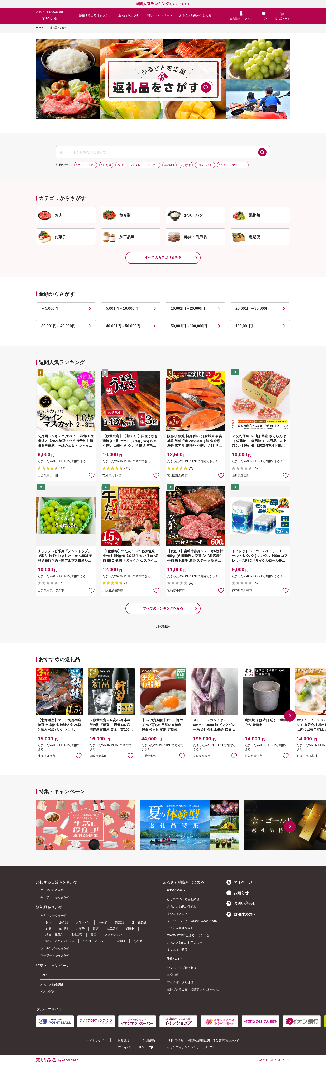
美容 (93, 934)
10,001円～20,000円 (188, 308)
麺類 (96, 928)
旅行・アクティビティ (60, 941)
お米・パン (83, 922)
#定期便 (169, 165)
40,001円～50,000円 (123, 326)
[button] (290, 716)
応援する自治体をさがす (95, 15)
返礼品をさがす (128, 15)
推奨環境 (123, 1040)
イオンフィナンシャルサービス (187, 1047)
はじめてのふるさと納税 (183, 899)
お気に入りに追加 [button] (91, 475)
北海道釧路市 (46, 756)
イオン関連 (47, 991)
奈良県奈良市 (202, 756)
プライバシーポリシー (132, 1047)
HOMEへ (164, 626)
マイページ (239, 882)
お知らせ (237, 893)
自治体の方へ (241, 914)
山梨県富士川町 (48, 475)
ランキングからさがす (54, 948)
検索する (262, 152)
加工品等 (112, 928)
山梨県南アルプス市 (51, 590)
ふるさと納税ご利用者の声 (184, 942)
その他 (138, 941)
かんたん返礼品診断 (180, 928)
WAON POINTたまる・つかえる (188, 935)
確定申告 (173, 975)
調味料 (130, 928)
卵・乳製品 (139, 922)
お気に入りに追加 (79, 755)
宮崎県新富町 (98, 756)
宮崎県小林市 (176, 590)
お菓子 (80, 928)
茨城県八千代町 (112, 475)
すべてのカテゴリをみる (163, 257)
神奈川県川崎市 (242, 590)
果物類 (103, 922)
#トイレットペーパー (144, 165)
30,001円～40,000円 (58, 326)
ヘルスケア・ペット (96, 941)
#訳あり (106, 165)
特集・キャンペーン (159, 15)
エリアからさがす (52, 890)
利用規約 (149, 1040)
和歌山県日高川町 (308, 756)
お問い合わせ (241, 903)
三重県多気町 (150, 756)
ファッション (113, 934)
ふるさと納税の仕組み (181, 906)
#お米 (121, 165)
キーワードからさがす (54, 897)
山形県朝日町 (240, 475)
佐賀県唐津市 (253, 756)
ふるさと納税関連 (52, 984)
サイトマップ (95, 1040)
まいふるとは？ (177, 913)
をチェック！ (161, 4)
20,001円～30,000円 (252, 308)
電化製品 (77, 934)
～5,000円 (49, 308)
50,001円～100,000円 (189, 326)
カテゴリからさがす (53, 915)
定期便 (121, 941)
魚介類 (63, 922)
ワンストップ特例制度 (181, 968)
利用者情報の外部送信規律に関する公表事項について (204, 1040)
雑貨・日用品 (54, 934)
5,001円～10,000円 (122, 308)
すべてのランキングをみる (163, 608)
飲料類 (63, 928)
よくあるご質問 (177, 949)
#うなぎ (186, 165)
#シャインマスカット (233, 165)
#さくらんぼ (205, 165)
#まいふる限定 (85, 165)
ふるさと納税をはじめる (195, 15)
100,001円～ (246, 326)
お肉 (48, 922)
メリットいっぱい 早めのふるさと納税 (192, 921)
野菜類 (119, 922)
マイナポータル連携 (180, 982)
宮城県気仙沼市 (177, 475)
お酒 (48, 928)
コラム (44, 975)
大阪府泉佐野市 (112, 590)
